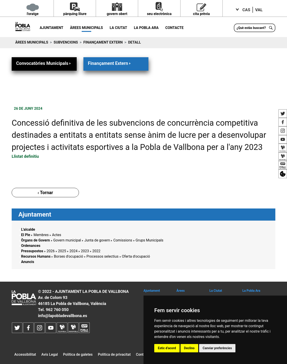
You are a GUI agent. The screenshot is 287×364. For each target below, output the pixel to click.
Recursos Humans (35, 256)
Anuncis (27, 262)
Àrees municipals (86, 28)
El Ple (25, 235)
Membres (40, 235)
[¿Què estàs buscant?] (254, 28)
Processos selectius (103, 256)
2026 (51, 251)
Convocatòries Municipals (44, 63)
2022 (96, 251)
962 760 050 (57, 309)
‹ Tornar (45, 192)
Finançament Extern (103, 42)
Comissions (122, 240)
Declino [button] (189, 348)
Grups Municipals (149, 240)
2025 (62, 251)
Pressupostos (32, 251)
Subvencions (66, 42)
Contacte (174, 28)
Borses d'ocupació (68, 256)
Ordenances (30, 245)
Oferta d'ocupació (136, 256)
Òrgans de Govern (35, 240)
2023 (85, 251)
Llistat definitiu (25, 156)
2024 (74, 251)
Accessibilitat (25, 354)
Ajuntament (51, 28)
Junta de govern (97, 240)
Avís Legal (49, 354)
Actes (56, 235)
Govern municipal (67, 240)
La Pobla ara (146, 28)
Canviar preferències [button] (217, 348)
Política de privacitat (114, 354)
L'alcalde (28, 229)
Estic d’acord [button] (167, 348)
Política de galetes (78, 354)
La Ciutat (118, 28)
